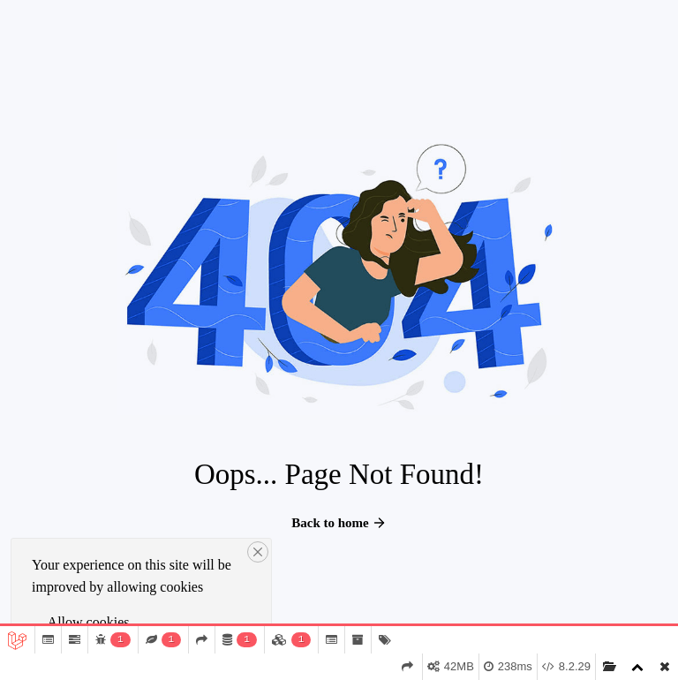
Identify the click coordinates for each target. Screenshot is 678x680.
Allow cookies (89, 622)
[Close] (257, 552)
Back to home (339, 523)
